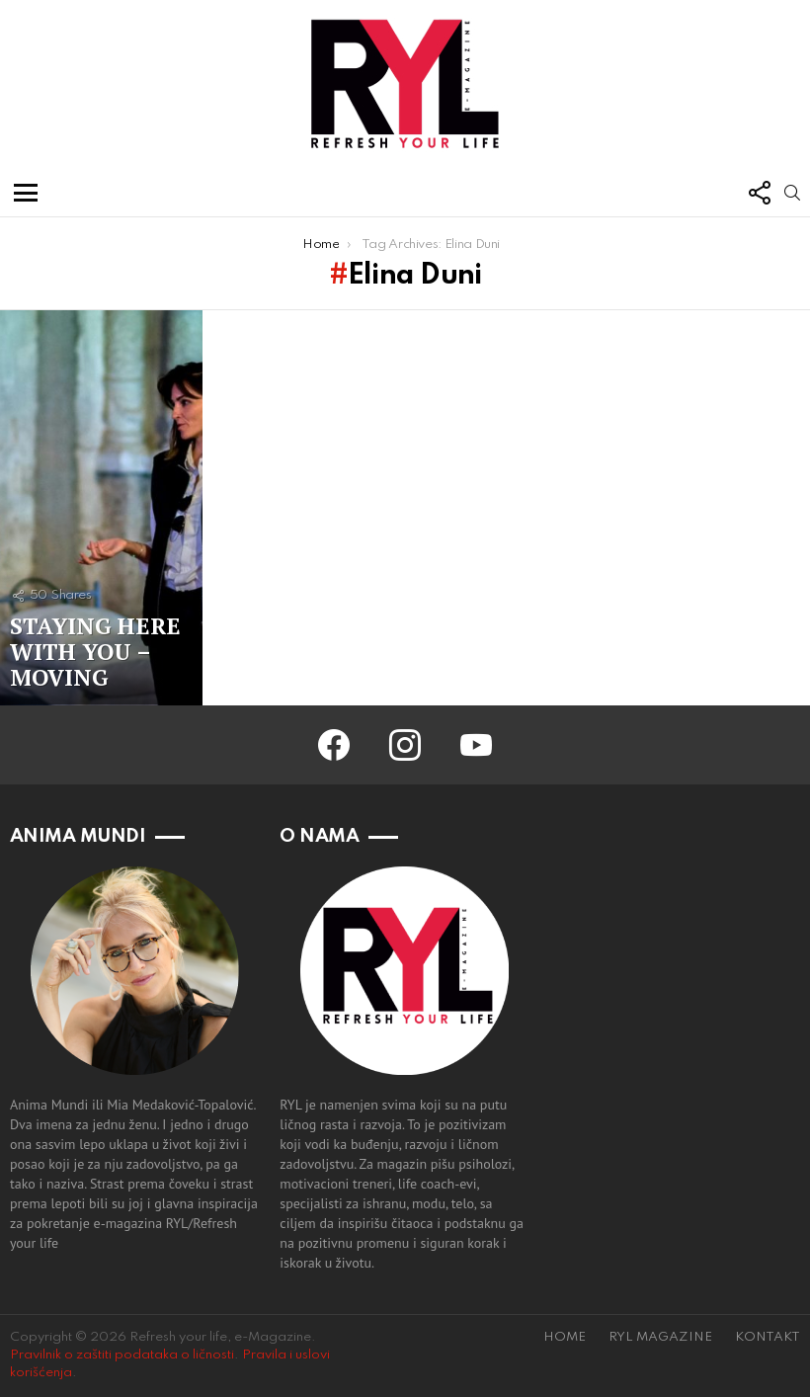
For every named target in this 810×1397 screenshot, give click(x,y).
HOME (564, 1337)
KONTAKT (767, 1337)
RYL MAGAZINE (660, 1337)
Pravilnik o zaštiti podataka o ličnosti (122, 1355)
